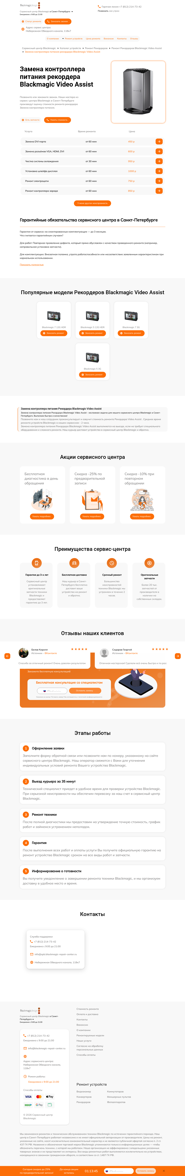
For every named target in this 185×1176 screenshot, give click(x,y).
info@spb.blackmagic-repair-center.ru (53, 954)
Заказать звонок (57, 21)
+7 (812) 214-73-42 (55, 944)
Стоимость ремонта (88, 1008)
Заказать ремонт (53, 333)
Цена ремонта (93, 38)
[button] (7, 656)
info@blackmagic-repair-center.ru (44, 1048)
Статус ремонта (31, 21)
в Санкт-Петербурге (61, 11)
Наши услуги (84, 1040)
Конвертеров (84, 1097)
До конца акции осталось (69, 1171)
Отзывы (134, 38)
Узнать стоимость (56, 120)
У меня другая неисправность (92, 203)
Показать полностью (32, 264)
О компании (53, 38)
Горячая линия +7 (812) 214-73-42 (122, 6)
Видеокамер (84, 1091)
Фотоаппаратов (116, 1102)
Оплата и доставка (87, 1014)
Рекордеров (83, 1102)
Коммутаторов (115, 1091)
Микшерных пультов (119, 1097)
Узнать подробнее (41, 516)
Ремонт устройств (73, 38)
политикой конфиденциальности (90, 697)
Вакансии (109, 38)
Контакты (122, 38)
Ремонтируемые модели (90, 1035)
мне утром (108, 11)
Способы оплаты (86, 1054)
